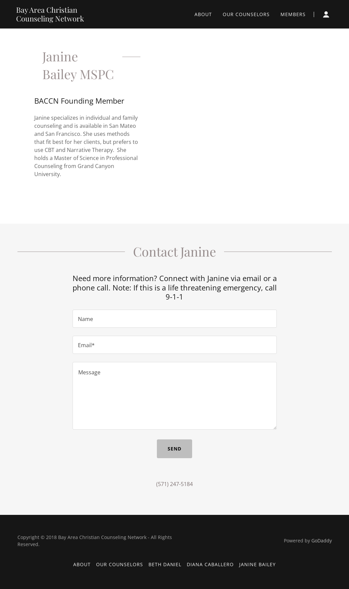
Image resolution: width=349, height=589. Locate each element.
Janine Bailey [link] (257, 564)
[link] (63, 19)
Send (174, 448)
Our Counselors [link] (246, 14)
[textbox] (175, 319)
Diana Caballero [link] (210, 564)
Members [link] (293, 14)
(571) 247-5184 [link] (174, 484)
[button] (326, 14)
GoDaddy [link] (321, 540)
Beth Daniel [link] (165, 564)
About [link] (203, 14)
